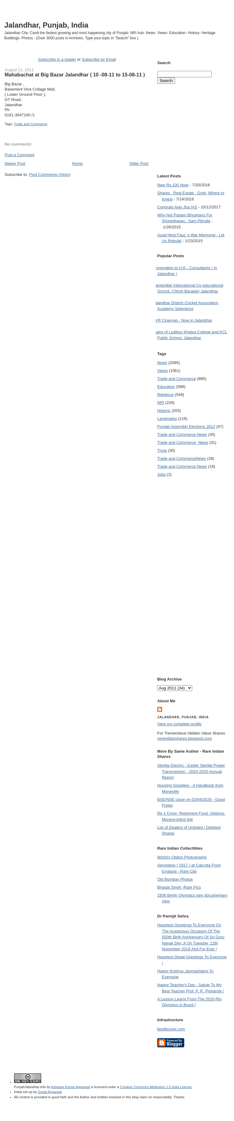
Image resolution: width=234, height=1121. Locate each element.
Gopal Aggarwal (50, 1092)
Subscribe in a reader (57, 59)
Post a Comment (19, 155)
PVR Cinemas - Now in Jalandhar (182, 320)
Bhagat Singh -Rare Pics (179, 887)
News (162, 362)
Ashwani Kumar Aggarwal (70, 1087)
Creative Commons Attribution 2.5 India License (156, 1087)
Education (166, 386)
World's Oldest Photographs (182, 857)
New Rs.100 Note (173, 185)
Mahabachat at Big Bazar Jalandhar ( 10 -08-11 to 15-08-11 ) (75, 74)
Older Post (139, 163)
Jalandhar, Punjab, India (46, 25)
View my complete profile (179, 724)
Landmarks (167, 418)
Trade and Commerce (30, 124)
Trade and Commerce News (181, 458)
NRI (160, 402)
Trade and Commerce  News (182, 442)
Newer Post (15, 163)
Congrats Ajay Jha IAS (177, 207)
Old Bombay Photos (175, 879)
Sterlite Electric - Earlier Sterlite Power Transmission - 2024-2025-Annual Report (191, 771)
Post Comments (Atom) (50, 174)
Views (162, 370)
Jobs (161, 474)
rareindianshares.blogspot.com (184, 738)
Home (77, 163)
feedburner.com (171, 1029)
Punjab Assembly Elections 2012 (186, 426)
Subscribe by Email (99, 59)
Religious (165, 394)
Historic (163, 410)
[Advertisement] (57, 237)
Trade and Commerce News (182, 434)
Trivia (162, 450)
